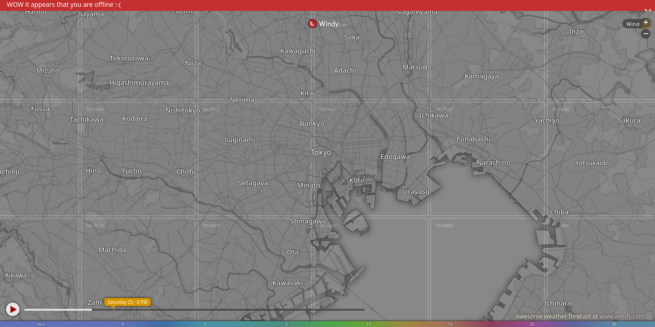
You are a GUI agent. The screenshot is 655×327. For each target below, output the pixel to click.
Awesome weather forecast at (580, 316)
